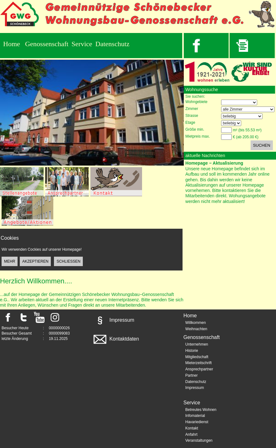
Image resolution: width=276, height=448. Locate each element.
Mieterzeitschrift (198, 363)
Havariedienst (196, 422)
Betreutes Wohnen (200, 409)
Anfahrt (191, 434)
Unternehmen (196, 344)
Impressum (113, 320)
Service (82, 44)
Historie (191, 350)
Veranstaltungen (199, 440)
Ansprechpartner (199, 369)
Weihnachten (196, 329)
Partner (191, 375)
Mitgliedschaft (196, 357)
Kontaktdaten (115, 338)
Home (11, 44)
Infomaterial (195, 415)
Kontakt (191, 428)
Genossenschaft (46, 44)
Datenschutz (112, 44)
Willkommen (195, 322)
